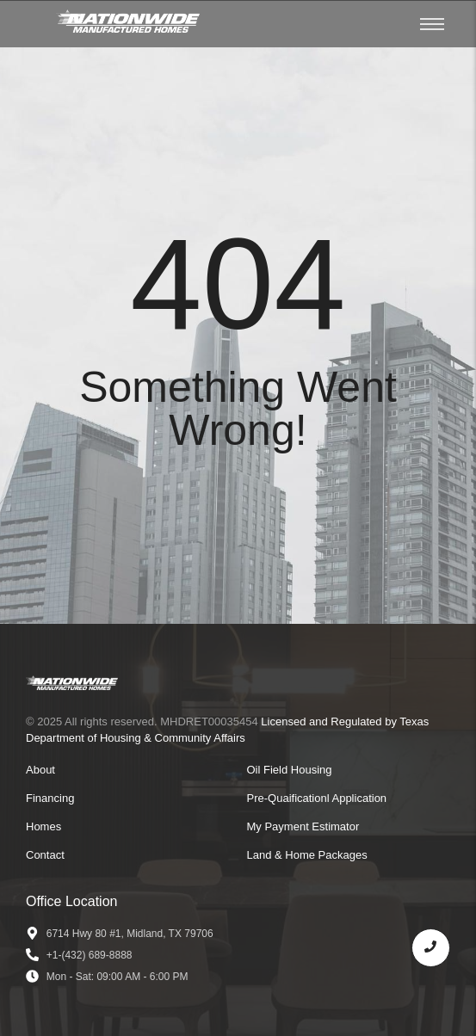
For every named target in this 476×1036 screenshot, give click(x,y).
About (40, 769)
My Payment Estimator (303, 826)
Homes (43, 826)
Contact (45, 854)
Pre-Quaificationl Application (317, 798)
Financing (50, 798)
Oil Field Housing (289, 769)
